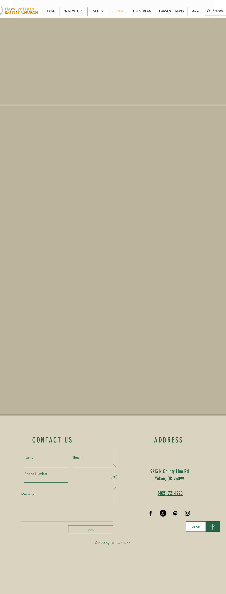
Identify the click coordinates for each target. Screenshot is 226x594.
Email (77, 457)
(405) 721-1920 (170, 493)
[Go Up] (196, 526)
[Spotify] (175, 513)
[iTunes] (163, 513)
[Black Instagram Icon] (187, 513)
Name (29, 457)
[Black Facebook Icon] (150, 513)
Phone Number (36, 473)
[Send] (91, 529)
